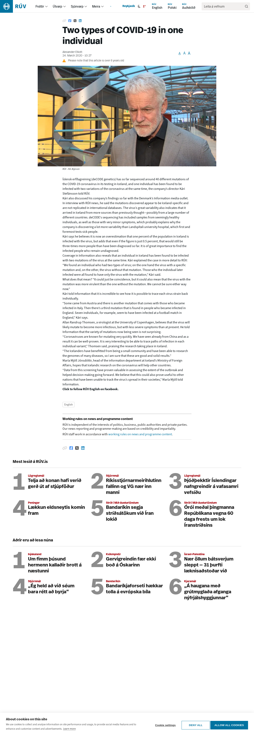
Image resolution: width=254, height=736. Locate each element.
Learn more (69, 728)
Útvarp (57, 6)
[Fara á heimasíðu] (16, 6)
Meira (96, 6)
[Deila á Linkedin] (83, 448)
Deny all (194, 724)
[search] (224, 6)
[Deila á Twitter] (77, 448)
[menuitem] (46, 6)
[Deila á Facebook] (71, 448)
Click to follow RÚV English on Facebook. (91, 389)
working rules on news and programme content (140, 434)
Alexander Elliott (72, 52)
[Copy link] (64, 20)
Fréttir (40, 6)
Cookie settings (164, 724)
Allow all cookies (229, 724)
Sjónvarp (77, 6)
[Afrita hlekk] (65, 448)
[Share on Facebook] (69, 20)
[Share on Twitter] (75, 20)
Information (162, 198)
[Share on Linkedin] (80, 20)
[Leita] (246, 6)
